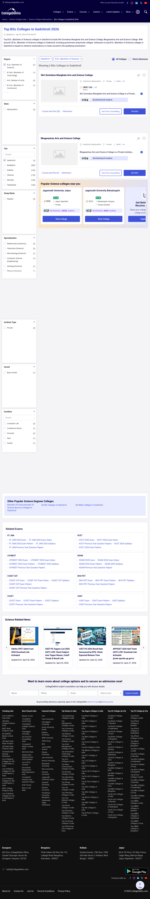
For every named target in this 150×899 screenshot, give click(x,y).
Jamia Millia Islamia (46, 748)
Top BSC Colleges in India (89, 727)
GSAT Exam (84, 600)
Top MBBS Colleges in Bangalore (135, 828)
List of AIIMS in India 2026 (8, 717)
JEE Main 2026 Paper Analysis (7, 742)
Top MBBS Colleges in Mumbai (135, 808)
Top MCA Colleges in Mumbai (137, 755)
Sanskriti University (45, 783)
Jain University (47, 758)
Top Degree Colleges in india (92, 711)
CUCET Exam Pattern (32, 600)
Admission (67, 111)
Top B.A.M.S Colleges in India (90, 772)
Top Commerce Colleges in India (68, 730)
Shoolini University (45, 789)
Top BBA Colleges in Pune (115, 785)
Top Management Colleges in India (68, 723)
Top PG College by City (139, 711)
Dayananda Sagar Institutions (46, 802)
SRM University (47, 738)
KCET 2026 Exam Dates (107, 540)
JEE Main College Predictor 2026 (8, 723)
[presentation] (39, 205)
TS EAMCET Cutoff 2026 (26, 720)
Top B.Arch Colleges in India (90, 743)
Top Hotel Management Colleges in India (68, 746)
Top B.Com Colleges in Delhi (115, 795)
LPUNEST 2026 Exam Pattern (22, 564)
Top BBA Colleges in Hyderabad (115, 780)
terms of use (93, 702)
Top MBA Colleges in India (89, 804)
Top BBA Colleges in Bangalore (115, 790)
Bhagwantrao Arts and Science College (60, 138)
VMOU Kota (46, 741)
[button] (144, 76)
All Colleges (118, 59)
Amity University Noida (48, 728)
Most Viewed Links (29, 711)
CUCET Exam (15, 600)
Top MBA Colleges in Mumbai (137, 781)
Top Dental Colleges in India (68, 806)
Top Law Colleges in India (68, 789)
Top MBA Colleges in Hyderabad (137, 786)
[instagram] (132, 3)
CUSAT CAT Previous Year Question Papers (28, 588)
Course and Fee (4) (50, 173)
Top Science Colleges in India (68, 740)
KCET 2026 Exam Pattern (90, 547)
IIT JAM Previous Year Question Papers (26, 547)
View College (61, 219)
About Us (6, 891)
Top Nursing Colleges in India (68, 773)
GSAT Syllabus (118, 600)
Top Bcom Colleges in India (90, 733)
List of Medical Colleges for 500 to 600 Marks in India (8, 782)
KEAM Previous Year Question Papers (95, 567)
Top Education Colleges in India (68, 812)
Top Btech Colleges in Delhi (115, 717)
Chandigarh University (26, 733)
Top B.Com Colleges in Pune (115, 811)
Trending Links (7, 711)
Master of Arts (27, 716)
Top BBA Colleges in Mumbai (115, 774)
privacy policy (107, 702)
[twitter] (141, 3)
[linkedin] (136, 3)
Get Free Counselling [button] (111, 111)
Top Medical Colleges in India (68, 735)
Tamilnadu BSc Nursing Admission (7, 754)
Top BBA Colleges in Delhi (115, 769)
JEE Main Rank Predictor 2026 (7, 747)
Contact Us (18, 891)
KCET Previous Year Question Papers (95, 543)
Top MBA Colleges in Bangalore (137, 797)
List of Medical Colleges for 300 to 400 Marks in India (8, 762)
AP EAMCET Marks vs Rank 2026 (7, 736)
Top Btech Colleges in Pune (115, 733)
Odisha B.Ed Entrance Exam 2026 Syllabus (27, 757)
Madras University (45, 734)
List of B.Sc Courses (26, 763)
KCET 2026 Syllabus (123, 543)
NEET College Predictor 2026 (7, 789)
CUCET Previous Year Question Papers (26, 604)
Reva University (47, 769)
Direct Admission (137, 59)
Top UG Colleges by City (117, 711)
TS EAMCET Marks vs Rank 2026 (27, 746)
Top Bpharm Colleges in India (90, 751)
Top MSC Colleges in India (89, 793)
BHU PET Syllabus (126, 580)
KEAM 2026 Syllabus (114, 564)
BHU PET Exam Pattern (105, 580)
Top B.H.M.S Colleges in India (91, 777)
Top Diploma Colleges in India (68, 817)
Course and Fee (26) (51, 111)
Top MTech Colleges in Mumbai (135, 723)
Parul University (47, 719)
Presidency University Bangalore (46, 795)
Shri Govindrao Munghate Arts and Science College (67, 75)
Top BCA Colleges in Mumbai (115, 748)
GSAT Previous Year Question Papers (95, 604)
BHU (43, 744)
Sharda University (45, 753)
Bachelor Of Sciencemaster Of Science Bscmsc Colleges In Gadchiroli (20, 508)
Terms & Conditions (45, 891)
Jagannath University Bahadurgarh (102, 190)
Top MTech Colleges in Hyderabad (135, 731)
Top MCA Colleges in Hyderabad (137, 760)
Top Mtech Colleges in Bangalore (135, 743)
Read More (141, 94)
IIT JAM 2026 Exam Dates (40, 540)
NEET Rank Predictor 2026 (7, 730)
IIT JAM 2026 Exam (17, 540)
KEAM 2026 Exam (87, 560)
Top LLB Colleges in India (89, 762)
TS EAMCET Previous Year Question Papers (28, 779)
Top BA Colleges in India (91, 747)
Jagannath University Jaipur (57, 190)
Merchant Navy (27, 752)
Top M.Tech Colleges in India (90, 783)
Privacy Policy (64, 891)
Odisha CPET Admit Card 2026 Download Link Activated (22, 652)
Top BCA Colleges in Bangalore (115, 764)
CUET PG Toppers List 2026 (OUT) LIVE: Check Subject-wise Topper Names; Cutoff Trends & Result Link (57, 653)
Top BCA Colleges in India (89, 722)
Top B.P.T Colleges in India (89, 757)
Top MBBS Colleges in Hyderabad (135, 816)
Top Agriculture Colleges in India (68, 778)
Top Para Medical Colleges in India (68, 800)
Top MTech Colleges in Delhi (137, 717)
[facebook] (127, 3)
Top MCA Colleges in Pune (137, 765)
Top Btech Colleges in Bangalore (115, 738)
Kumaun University (45, 773)
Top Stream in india (69, 711)
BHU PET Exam (86, 580)
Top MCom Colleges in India (90, 798)
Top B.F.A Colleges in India (89, 767)
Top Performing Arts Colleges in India (67, 828)
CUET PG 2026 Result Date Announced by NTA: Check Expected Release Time (91, 652)
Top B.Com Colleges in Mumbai (115, 800)
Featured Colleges (49, 711)
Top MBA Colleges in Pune (137, 792)
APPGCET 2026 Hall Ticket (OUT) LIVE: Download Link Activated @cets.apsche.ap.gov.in (125, 653)
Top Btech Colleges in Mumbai (115, 722)
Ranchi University (48, 761)
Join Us (30, 891)
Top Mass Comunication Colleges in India (68, 766)
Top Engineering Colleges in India (68, 717)
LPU (43, 716)
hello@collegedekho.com (14, 2)
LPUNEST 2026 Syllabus (48, 564)
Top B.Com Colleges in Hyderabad (115, 806)
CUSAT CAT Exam (17, 580)
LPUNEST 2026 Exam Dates (43, 560)
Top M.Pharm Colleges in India (90, 814)
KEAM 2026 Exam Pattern (90, 564)
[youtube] (145, 3)
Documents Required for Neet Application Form (28, 771)
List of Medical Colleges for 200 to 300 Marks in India (8, 797)
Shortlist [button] (134, 111)
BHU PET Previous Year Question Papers (97, 584)
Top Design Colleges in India (68, 783)
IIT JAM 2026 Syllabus (45, 543)
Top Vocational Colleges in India (68, 822)
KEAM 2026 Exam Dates (108, 560)
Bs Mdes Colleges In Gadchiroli (89, 505)
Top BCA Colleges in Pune (115, 759)
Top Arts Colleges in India (68, 760)
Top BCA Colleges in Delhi (115, 743)
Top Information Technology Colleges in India (68, 754)
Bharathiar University (46, 765)
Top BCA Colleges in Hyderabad (115, 753)
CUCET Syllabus (52, 600)
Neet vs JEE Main (26, 789)
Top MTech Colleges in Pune (137, 737)
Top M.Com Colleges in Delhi (137, 776)
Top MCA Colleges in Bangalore (137, 771)
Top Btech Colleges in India (90, 717)
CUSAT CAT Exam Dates (38, 580)
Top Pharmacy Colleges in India (68, 794)
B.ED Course (26, 785)
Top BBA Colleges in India (89, 738)
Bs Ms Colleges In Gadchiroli (54, 505)
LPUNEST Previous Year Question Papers (27, 567)
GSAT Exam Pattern (100, 600)
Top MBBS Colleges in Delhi (137, 802)
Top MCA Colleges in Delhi (137, 750)
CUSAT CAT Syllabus (60, 580)
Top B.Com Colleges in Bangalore (115, 816)
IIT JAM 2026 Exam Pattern (21, 543)
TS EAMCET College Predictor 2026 (28, 726)
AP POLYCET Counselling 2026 (27, 739)
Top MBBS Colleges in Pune (137, 822)
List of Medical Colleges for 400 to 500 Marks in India (8, 772)
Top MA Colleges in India (89, 809)
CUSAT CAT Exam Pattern (20, 584)
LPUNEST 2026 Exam (18, 560)
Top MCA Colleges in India (89, 788)
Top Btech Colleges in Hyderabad (115, 727)
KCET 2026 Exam (86, 540)
